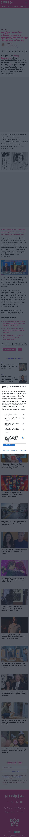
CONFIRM (9, 444)
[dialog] (14, 418)
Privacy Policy (23, 450)
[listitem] (14, 415)
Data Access (14, 450)
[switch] (23, 418)
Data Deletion (6, 450)
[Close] (26, 386)
